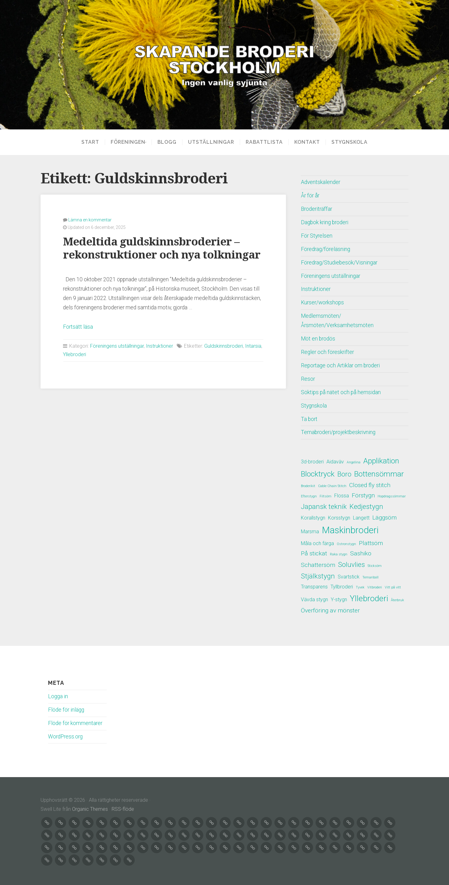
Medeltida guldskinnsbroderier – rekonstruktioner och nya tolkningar (161, 248)
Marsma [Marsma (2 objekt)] (310, 531)
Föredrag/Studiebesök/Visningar (339, 262)
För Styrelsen (316, 236)
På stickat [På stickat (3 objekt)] (314, 553)
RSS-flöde (123, 809)
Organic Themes (90, 809)
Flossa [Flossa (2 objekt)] (341, 496)
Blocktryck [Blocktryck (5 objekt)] (318, 473)
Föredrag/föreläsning (325, 249)
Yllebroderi (74, 354)
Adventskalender (320, 182)
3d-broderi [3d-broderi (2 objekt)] (312, 462)
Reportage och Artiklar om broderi (340, 365)
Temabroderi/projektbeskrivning (338, 432)
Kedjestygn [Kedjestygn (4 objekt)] (366, 506)
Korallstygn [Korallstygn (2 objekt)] (313, 518)
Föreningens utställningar (117, 346)
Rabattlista (266, 142)
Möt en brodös (318, 339)
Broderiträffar (316, 209)
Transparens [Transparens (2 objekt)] (314, 587)
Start (88, 142)
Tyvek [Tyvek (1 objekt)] (360, 587)
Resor (308, 379)
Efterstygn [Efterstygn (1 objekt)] (309, 496)
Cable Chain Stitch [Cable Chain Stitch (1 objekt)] (332, 486)
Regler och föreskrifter (327, 352)
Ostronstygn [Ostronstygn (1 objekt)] (346, 544)
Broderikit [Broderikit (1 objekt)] (308, 486)
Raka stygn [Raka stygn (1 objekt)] (338, 554)
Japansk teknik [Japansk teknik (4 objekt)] (324, 506)
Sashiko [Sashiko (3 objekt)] (360, 553)
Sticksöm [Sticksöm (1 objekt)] (375, 566)
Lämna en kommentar (90, 219)
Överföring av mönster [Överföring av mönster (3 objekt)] (330, 610)
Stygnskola (351, 142)
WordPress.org (65, 736)
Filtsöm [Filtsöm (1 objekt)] (325, 496)
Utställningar (213, 142)
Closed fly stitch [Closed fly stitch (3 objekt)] (369, 485)
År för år (310, 195)
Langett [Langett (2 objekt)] (361, 518)
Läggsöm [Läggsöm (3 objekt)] (384, 517)
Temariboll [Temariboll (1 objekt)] (370, 577)
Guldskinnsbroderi (223, 346)
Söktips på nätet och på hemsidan (341, 392)
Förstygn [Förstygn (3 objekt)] (363, 495)
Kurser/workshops (322, 302)
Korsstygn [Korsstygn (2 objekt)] (339, 518)
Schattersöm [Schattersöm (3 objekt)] (318, 564)
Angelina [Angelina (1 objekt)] (353, 462)
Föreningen (126, 142)
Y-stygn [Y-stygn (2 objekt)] (339, 599)
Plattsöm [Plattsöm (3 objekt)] (371, 543)
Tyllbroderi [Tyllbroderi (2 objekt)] (342, 587)
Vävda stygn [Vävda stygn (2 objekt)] (314, 599)
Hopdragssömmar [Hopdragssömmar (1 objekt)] (392, 496)
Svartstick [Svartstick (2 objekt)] (349, 577)
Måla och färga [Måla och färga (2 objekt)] (317, 543)
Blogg (168, 142)
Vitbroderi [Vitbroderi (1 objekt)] (374, 587)
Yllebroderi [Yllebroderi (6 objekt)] (369, 598)
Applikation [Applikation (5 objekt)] (381, 460)
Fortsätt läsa (78, 327)
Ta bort (309, 419)
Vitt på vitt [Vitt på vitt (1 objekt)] (393, 587)
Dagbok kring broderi (324, 222)
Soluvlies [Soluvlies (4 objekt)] (351, 564)
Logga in (58, 696)
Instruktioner (159, 346)
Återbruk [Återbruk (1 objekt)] (397, 600)
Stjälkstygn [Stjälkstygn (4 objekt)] (318, 576)
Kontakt (309, 142)
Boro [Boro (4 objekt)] (344, 474)
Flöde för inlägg (66, 710)
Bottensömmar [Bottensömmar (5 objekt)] (379, 473)
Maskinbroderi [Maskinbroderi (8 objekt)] (350, 530)
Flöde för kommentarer (75, 723)
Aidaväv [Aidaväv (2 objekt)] (335, 462)
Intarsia (253, 346)
